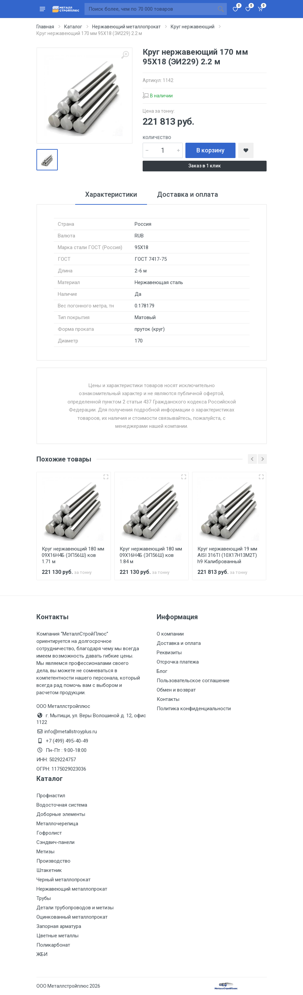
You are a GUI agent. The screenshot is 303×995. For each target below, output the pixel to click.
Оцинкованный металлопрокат (72, 917)
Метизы (45, 852)
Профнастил (50, 796)
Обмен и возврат (176, 690)
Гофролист (49, 833)
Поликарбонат (53, 945)
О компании (170, 634)
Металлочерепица (57, 824)
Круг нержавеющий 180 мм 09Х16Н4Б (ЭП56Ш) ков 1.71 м (73, 555)
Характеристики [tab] (111, 194)
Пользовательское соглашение (193, 681)
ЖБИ (41, 954)
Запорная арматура (58, 926)
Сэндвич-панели (55, 842)
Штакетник (49, 870)
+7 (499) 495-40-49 (67, 741)
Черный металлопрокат (63, 880)
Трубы (43, 898)
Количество (157, 137)
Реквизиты (169, 653)
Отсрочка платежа (178, 662)
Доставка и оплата (179, 643)
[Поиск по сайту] (150, 9)
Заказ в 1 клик (204, 165)
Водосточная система (61, 805)
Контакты (168, 699)
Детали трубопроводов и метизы (75, 908)
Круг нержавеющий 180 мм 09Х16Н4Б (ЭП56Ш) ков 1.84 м (151, 555)
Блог (162, 671)
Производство (53, 861)
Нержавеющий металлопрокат (71, 889)
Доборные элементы (60, 814)
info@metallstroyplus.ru (70, 732)
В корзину (210, 150)
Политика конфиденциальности (194, 709)
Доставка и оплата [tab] (187, 194)
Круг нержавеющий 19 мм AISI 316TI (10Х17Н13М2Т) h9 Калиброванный (227, 555)
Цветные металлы (57, 936)
